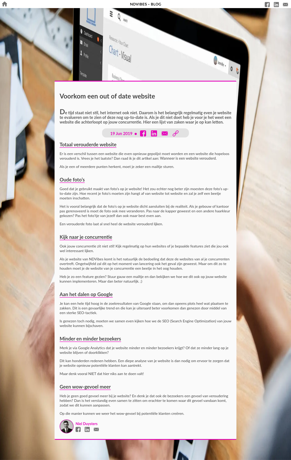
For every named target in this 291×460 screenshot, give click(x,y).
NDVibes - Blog (145, 4)
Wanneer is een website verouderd (188, 158)
